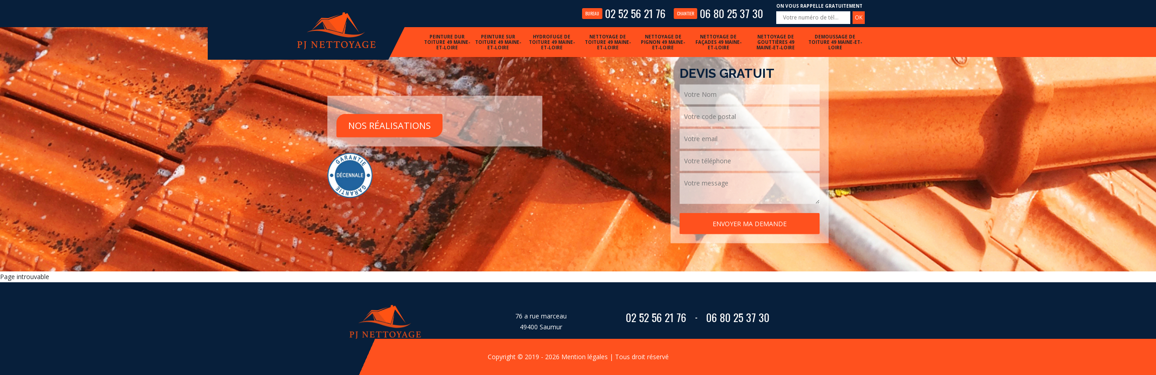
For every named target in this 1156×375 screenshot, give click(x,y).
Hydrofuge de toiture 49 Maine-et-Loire (552, 42)
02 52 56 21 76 (624, 13)
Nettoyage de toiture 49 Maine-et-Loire (608, 42)
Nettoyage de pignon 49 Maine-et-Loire (663, 42)
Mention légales (584, 356)
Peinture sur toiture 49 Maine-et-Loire (498, 42)
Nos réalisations (389, 125)
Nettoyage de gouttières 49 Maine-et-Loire (775, 42)
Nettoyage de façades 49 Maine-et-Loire (718, 42)
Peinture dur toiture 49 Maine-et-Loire (447, 42)
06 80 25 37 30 (718, 13)
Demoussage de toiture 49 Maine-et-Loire (835, 42)
